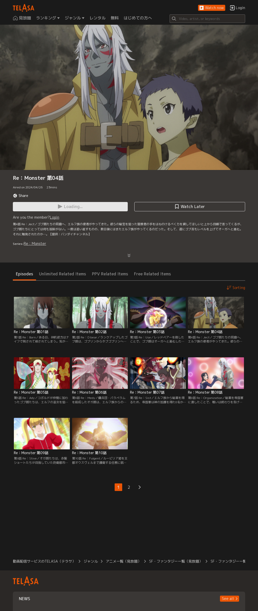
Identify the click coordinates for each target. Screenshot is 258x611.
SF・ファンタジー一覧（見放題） (176, 561)
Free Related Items (152, 274)
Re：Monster (35, 243)
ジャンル (91, 561)
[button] (211, 8)
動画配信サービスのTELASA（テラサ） (44, 561)
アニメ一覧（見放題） (123, 561)
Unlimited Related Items (62, 274)
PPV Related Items (110, 274)
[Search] (207, 18)
